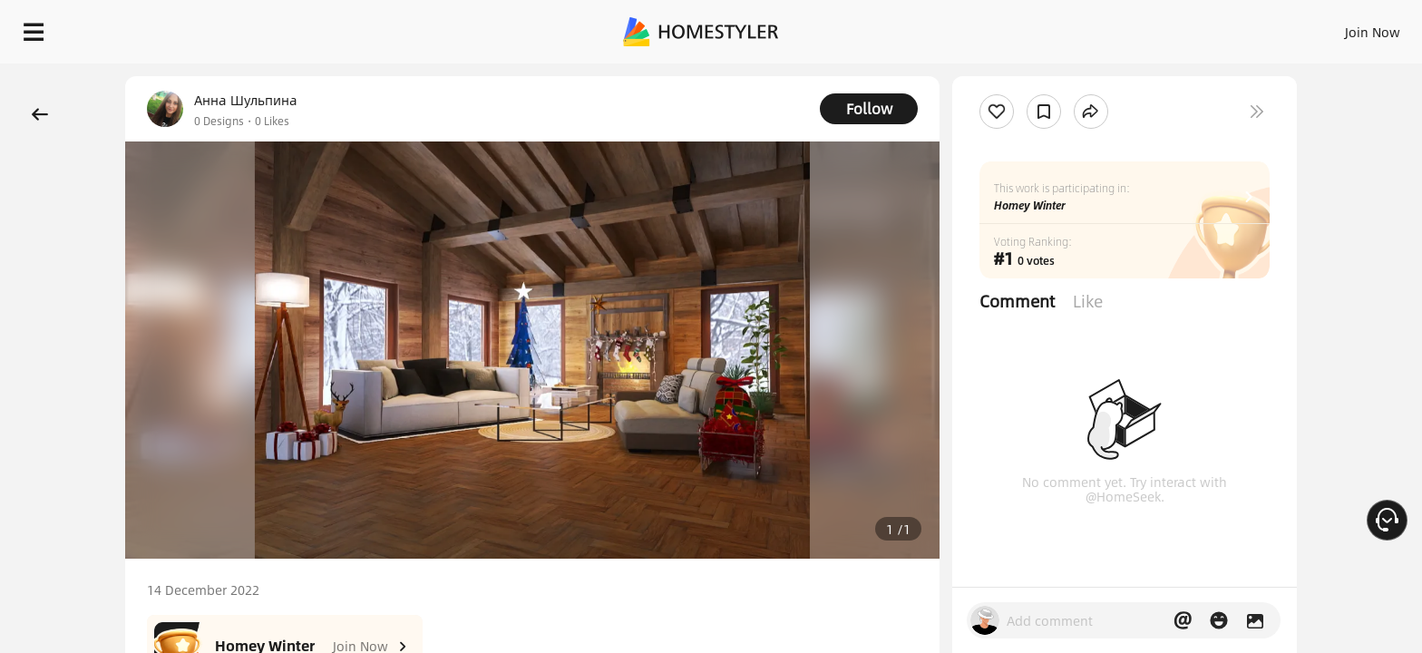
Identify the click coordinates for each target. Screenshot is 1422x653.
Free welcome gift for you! (1044, 76)
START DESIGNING (1332, 27)
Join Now (1154, 27)
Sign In (1087, 27)
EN (1217, 27)
